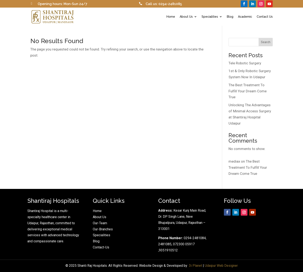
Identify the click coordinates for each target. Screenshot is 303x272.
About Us (186, 16)
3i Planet (195, 266)
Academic (245, 16)
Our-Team (100, 223)
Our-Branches (103, 229)
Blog (230, 16)
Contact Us (265, 16)
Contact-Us (101, 247)
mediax (234, 161)
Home (170, 16)
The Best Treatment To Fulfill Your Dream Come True (248, 91)
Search (265, 42)
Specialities (210, 16)
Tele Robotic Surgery (245, 63)
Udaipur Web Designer (221, 266)
